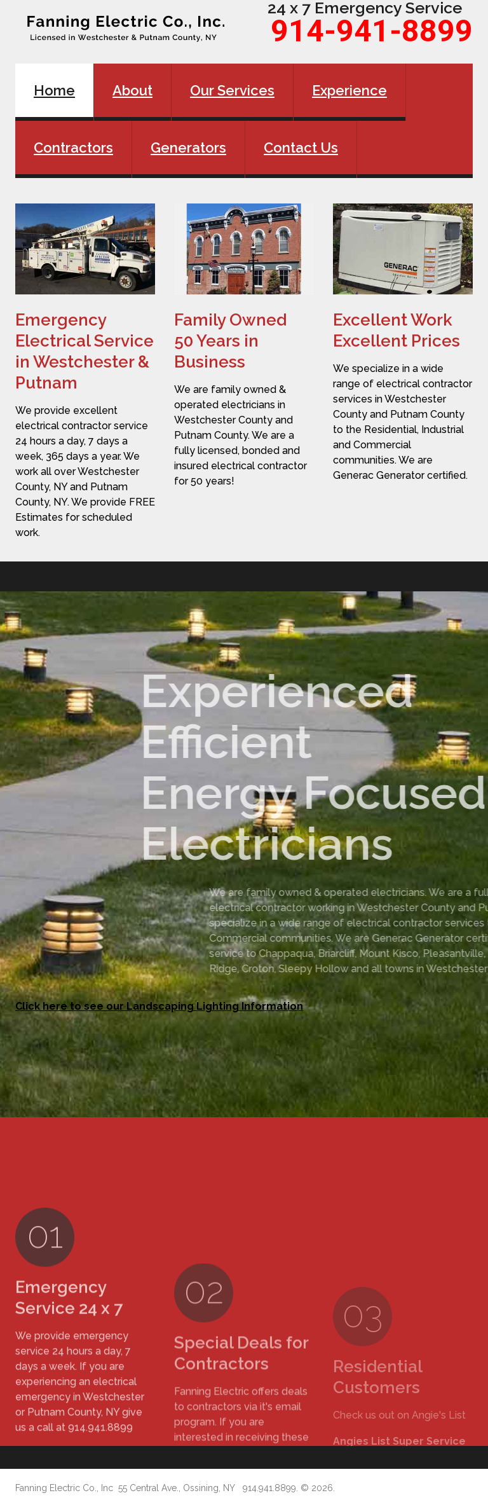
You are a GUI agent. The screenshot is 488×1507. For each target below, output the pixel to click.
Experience (349, 90)
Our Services (232, 90)
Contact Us (301, 147)
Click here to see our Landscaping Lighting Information (159, 1006)
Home (54, 90)
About (132, 90)
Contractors (73, 147)
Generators (188, 147)
